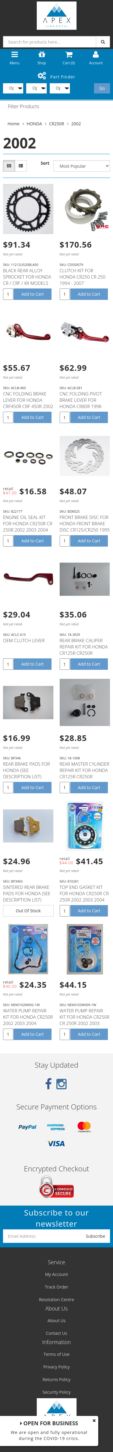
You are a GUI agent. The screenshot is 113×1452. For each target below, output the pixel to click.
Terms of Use (56, 1354)
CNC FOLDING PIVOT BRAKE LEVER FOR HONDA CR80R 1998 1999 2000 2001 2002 (82, 403)
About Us (57, 1320)
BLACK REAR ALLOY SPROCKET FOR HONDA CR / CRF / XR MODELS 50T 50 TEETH (27, 279)
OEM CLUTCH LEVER (24, 640)
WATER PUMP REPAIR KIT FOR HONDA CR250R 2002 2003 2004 (28, 1017)
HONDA (34, 124)
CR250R (56, 124)
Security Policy (56, 1392)
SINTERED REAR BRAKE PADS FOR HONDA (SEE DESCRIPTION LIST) (27, 893)
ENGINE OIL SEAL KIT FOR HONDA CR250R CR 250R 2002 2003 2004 (27, 523)
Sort (45, 163)
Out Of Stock (28, 911)
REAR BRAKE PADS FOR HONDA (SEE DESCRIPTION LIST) (26, 770)
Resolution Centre (56, 1299)
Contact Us (56, 1333)
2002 (76, 124)
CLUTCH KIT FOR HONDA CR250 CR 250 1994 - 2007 (82, 276)
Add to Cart (32, 294)
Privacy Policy (56, 1367)
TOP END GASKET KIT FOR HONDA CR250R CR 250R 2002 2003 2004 (84, 893)
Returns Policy (56, 1379)
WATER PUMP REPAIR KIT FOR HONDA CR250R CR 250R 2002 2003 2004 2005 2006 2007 (84, 1020)
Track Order (56, 1287)
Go (102, 88)
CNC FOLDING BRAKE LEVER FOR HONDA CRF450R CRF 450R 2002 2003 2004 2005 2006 (28, 403)
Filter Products (23, 106)
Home (14, 124)
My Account (56, 1274)
